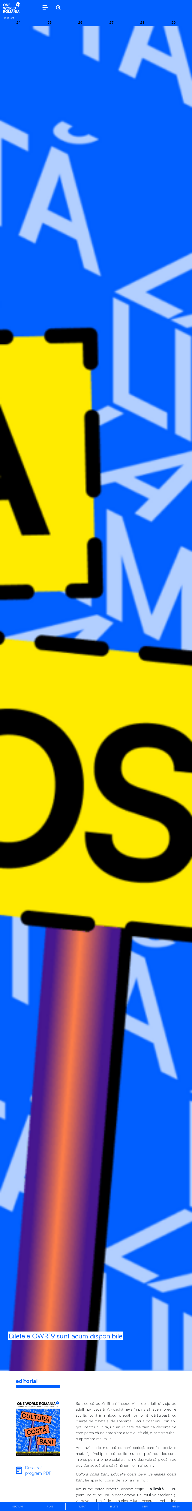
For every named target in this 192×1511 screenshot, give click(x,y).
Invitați (81, 1506)
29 (173, 22)
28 (142, 22)
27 (111, 22)
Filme (50, 1506)
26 (80, 22)
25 (49, 22)
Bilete (114, 1506)
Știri (145, 1506)
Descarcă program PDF (33, 1470)
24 (18, 22)
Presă (176, 1506)
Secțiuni (17, 1506)
